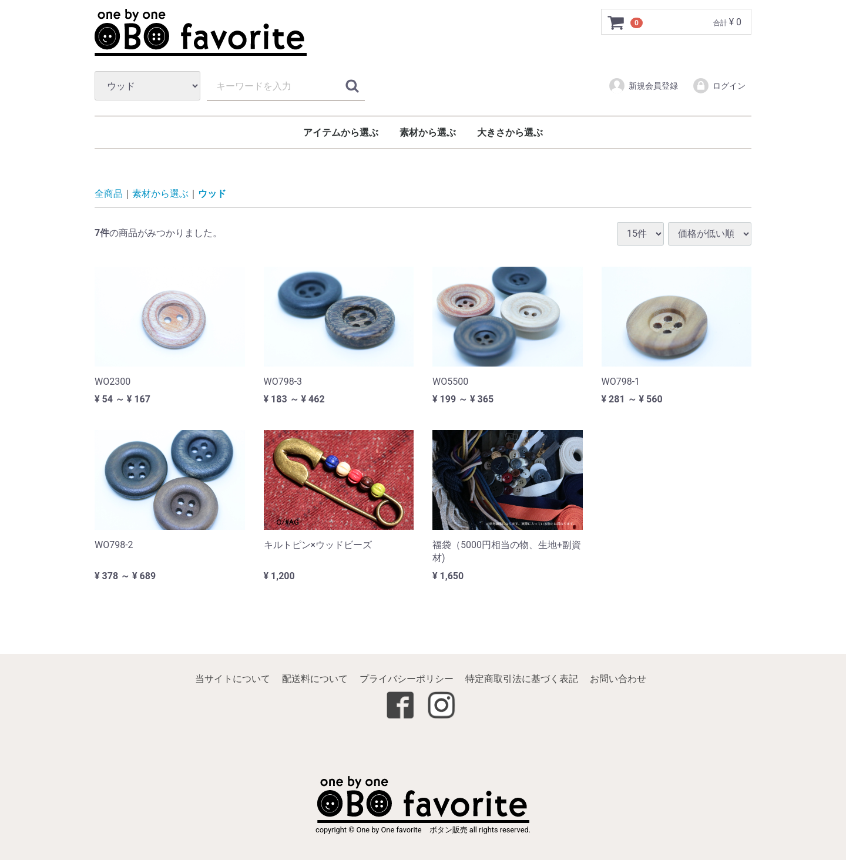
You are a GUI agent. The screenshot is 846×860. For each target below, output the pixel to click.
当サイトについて (232, 678)
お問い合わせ (618, 678)
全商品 (109, 194)
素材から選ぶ (428, 132)
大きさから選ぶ (510, 132)
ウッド (212, 194)
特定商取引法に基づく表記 (521, 678)
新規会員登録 (643, 86)
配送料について (315, 678)
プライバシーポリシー (407, 678)
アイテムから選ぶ (340, 132)
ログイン (719, 86)
